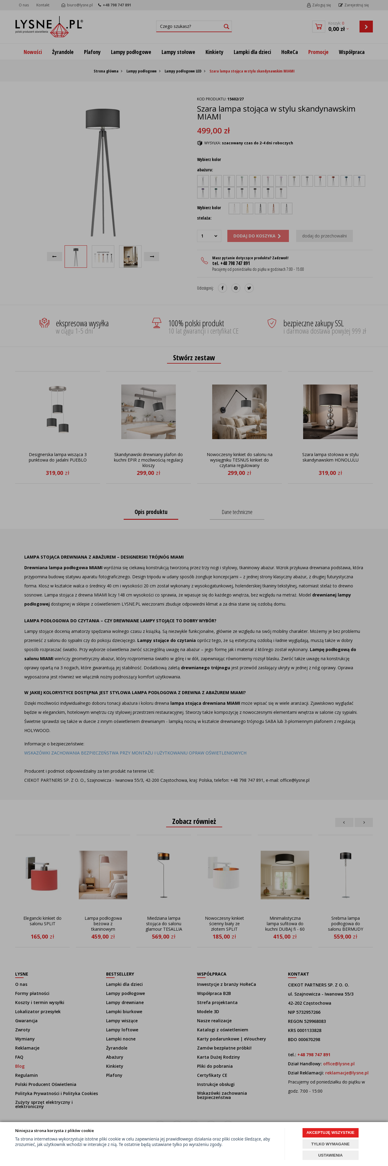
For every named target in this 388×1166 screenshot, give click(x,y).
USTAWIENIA (330, 1155)
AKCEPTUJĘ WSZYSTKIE (330, 1132)
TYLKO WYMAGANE (330, 1144)
